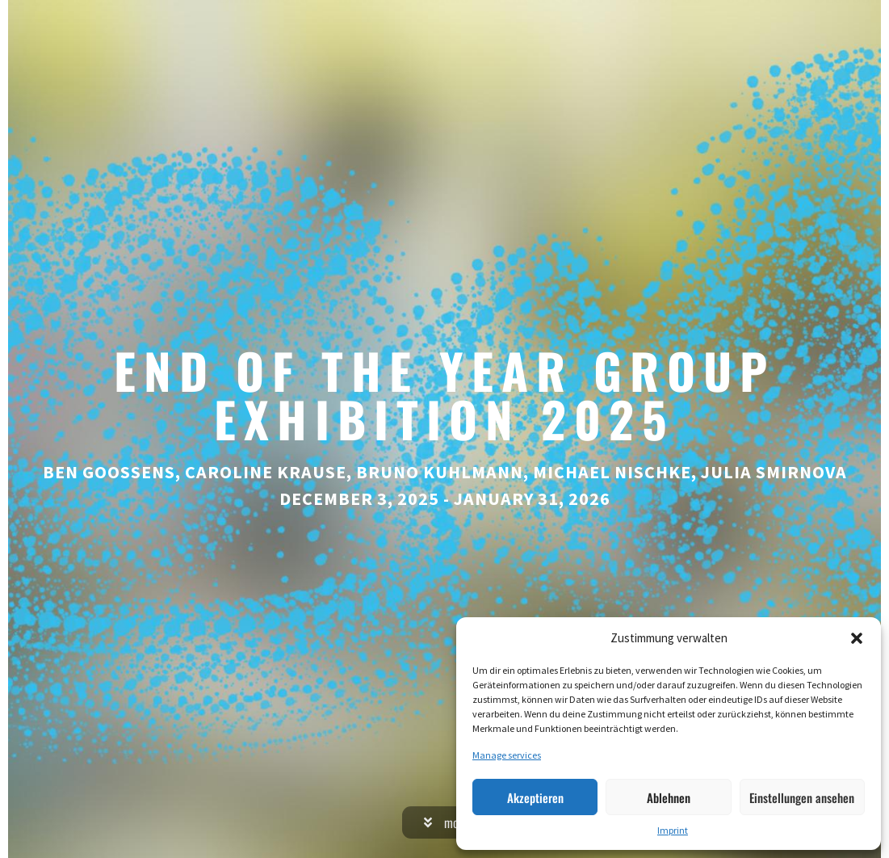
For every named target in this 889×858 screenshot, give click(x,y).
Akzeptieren (535, 797)
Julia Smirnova (774, 472)
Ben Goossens (109, 472)
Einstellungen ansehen (801, 797)
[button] (857, 638)
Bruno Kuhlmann (439, 472)
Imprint (672, 830)
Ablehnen (668, 797)
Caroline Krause (265, 472)
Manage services (506, 755)
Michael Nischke (612, 472)
